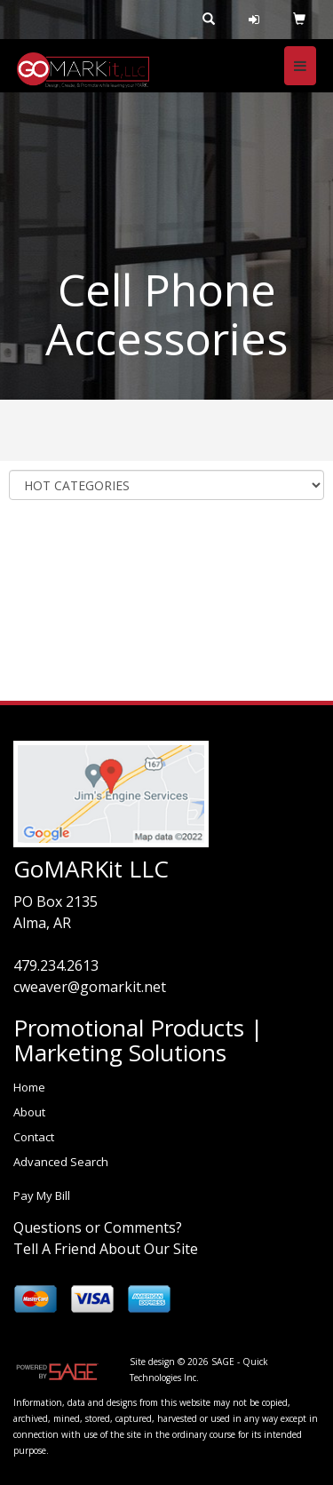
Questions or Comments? (97, 1227)
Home (29, 1087)
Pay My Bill (41, 1195)
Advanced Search (60, 1162)
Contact (33, 1137)
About (29, 1112)
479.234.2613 (56, 965)
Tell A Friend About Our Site (105, 1249)
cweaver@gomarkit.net (89, 987)
